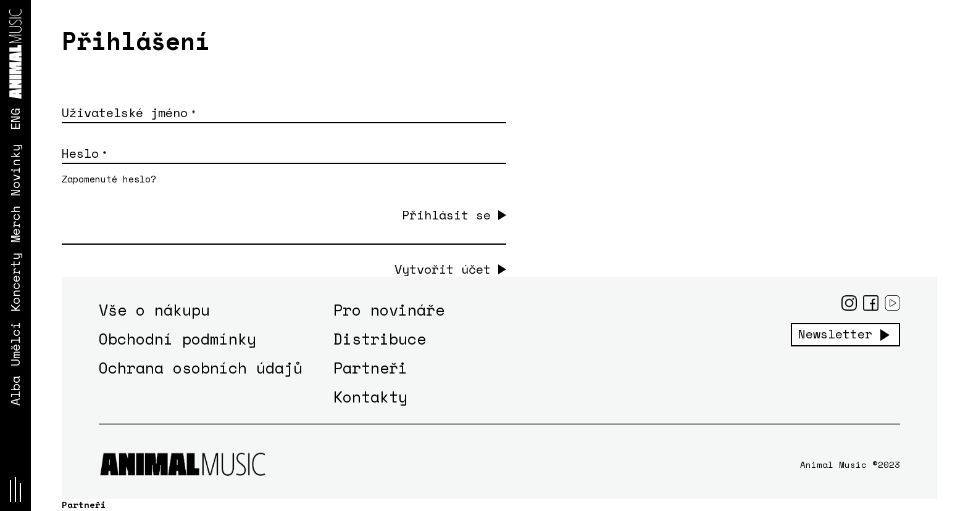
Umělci (15, 344)
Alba (15, 391)
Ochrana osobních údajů (200, 367)
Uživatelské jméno (128, 112)
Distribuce (379, 338)
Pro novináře (388, 309)
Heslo (84, 153)
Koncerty (15, 282)
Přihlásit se (446, 215)
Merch (15, 224)
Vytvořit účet (442, 269)
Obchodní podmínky (177, 338)
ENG (15, 119)
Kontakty (370, 396)
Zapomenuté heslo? (109, 178)
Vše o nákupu (154, 309)
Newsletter (835, 334)
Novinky (15, 170)
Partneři (370, 367)
